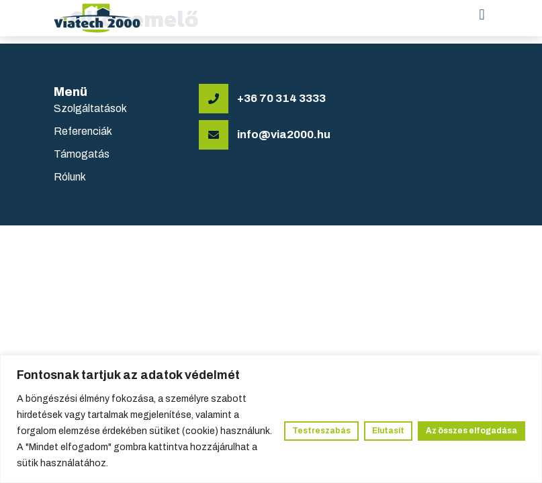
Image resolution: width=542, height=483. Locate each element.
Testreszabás (321, 430)
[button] (482, 14)
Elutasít (388, 430)
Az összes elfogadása (471, 430)
